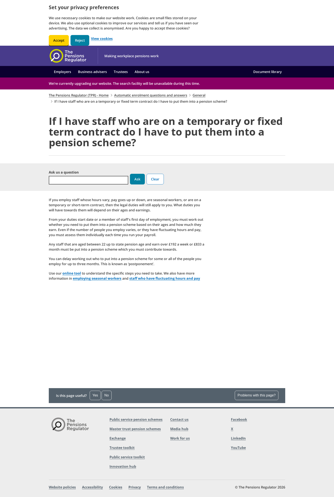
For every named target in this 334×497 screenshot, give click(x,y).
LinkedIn (238, 438)
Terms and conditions (165, 487)
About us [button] (142, 71)
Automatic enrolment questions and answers (150, 95)
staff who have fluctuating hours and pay (164, 278)
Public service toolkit (127, 457)
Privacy (134, 487)
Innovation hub (122, 466)
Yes (95, 395)
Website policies (62, 487)
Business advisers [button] (92, 71)
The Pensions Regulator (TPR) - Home (79, 95)
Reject (80, 40)
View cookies (102, 39)
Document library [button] (267, 71)
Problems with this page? (257, 395)
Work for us (180, 438)
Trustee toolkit (122, 447)
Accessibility (92, 487)
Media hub (179, 429)
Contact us (179, 419)
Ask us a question (64, 172)
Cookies (115, 487)
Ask (137, 179)
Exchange (117, 438)
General (199, 95)
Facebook (239, 419)
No (106, 395)
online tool (71, 273)
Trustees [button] (121, 71)
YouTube (238, 447)
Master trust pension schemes (135, 429)
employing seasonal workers (97, 278)
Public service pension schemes (136, 419)
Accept (58, 40)
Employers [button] (62, 71)
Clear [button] (155, 179)
